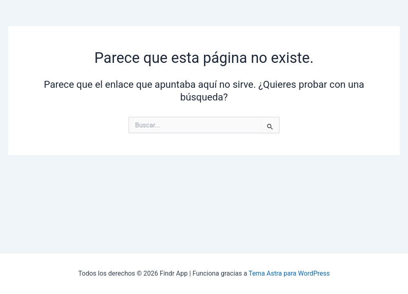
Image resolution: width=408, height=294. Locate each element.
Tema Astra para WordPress (289, 273)
